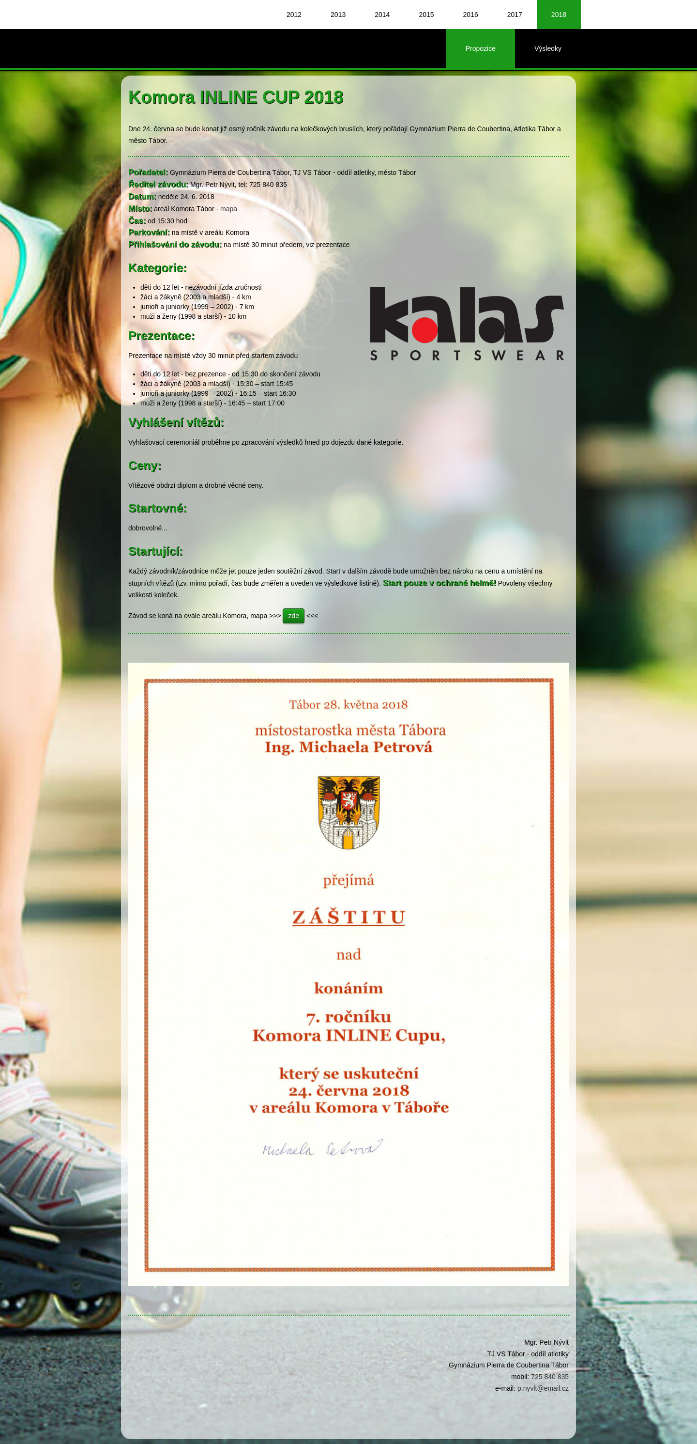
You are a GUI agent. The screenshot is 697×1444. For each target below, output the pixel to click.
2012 (294, 14)
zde (293, 616)
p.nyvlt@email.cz (543, 1388)
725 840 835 (550, 1377)
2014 (382, 14)
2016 (470, 14)
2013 (338, 14)
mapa (228, 209)
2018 (558, 14)
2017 (514, 14)
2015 (426, 14)
